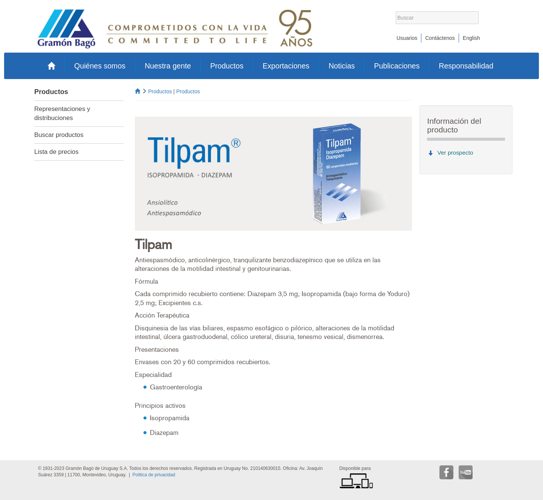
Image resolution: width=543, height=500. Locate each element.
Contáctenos (440, 38)
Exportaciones (285, 66)
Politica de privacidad (154, 474)
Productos (226, 66)
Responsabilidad (466, 66)
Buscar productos (59, 134)
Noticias (342, 66)
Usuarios (407, 38)
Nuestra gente (168, 66)
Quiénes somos (99, 66)
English (471, 38)
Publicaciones (396, 66)
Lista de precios (56, 151)
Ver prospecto (455, 152)
